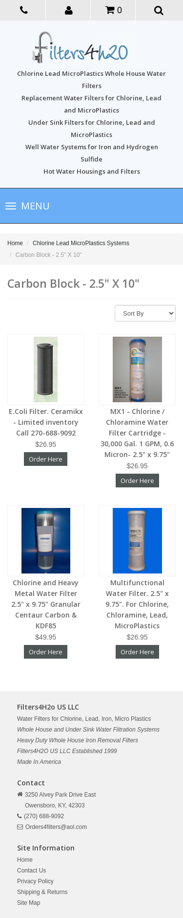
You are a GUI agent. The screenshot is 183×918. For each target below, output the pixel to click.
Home (15, 243)
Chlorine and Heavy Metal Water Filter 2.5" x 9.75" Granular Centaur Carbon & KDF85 (46, 604)
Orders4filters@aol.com (56, 827)
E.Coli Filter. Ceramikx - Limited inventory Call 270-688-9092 (46, 422)
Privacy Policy (35, 881)
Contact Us (31, 870)
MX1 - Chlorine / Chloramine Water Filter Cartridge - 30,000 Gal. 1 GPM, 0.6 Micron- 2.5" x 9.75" (137, 433)
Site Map (28, 902)
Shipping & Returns (42, 892)
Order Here (45, 459)
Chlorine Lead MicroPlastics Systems (81, 243)
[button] (69, 9)
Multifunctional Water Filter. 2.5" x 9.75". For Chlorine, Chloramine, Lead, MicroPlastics (137, 604)
